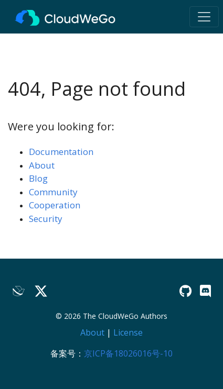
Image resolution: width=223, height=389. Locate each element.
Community (53, 192)
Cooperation (54, 205)
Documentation (61, 152)
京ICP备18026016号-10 (128, 353)
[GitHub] (185, 290)
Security (45, 219)
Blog (38, 178)
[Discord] (205, 290)
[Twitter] (41, 290)
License (128, 332)
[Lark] (19, 290)
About (42, 165)
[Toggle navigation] (204, 16)
